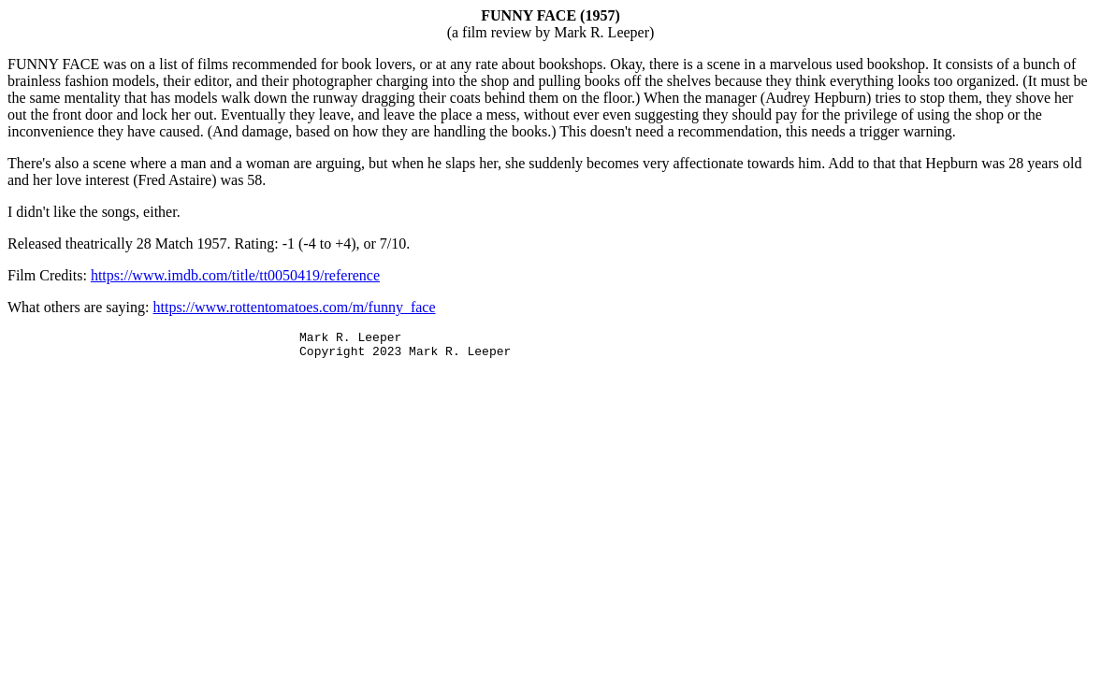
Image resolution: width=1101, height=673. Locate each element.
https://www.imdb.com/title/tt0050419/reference (235, 275)
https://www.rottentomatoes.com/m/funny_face (294, 307)
